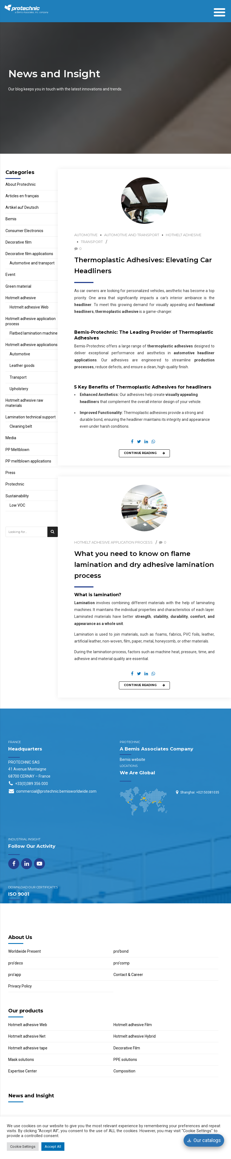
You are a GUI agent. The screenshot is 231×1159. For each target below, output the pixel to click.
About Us (20, 937)
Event (10, 274)
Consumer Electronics (24, 231)
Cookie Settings (22, 1146)
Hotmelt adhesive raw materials (24, 403)
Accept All (53, 1146)
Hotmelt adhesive (183, 235)
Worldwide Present (24, 951)
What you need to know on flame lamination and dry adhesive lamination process (144, 565)
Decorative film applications (29, 254)
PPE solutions (125, 1059)
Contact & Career (128, 974)
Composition (124, 1071)
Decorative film (18, 242)
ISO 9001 (18, 894)
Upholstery (19, 389)
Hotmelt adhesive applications (31, 344)
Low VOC (17, 505)
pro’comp (121, 963)
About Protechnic (20, 184)
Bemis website (132, 759)
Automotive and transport (131, 235)
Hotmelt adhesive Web (29, 307)
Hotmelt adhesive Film (132, 1025)
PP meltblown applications (28, 461)
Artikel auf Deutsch (22, 207)
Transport (92, 242)
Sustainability (17, 496)
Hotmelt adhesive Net (26, 1036)
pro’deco (15, 963)
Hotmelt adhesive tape (27, 1048)
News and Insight (31, 1095)
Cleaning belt (21, 426)
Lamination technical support (30, 417)
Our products (25, 1010)
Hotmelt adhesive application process (113, 542)
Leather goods (22, 365)
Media (10, 438)
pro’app (14, 974)
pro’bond (121, 951)
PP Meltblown (17, 449)
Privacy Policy (20, 986)
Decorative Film (126, 1048)
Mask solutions (21, 1059)
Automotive (86, 235)
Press (10, 472)
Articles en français (22, 196)
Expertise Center (22, 1071)
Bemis (10, 219)
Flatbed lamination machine (34, 333)
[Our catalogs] (204, 1140)
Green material (18, 286)
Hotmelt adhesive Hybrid (134, 1036)
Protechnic (14, 484)
